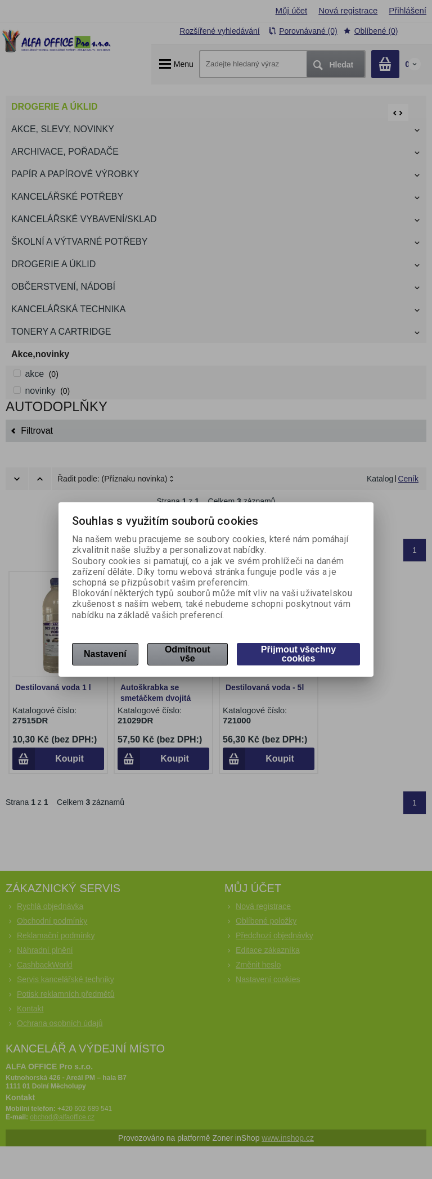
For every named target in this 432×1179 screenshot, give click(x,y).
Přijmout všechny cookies (298, 654)
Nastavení (105, 654)
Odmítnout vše (187, 654)
